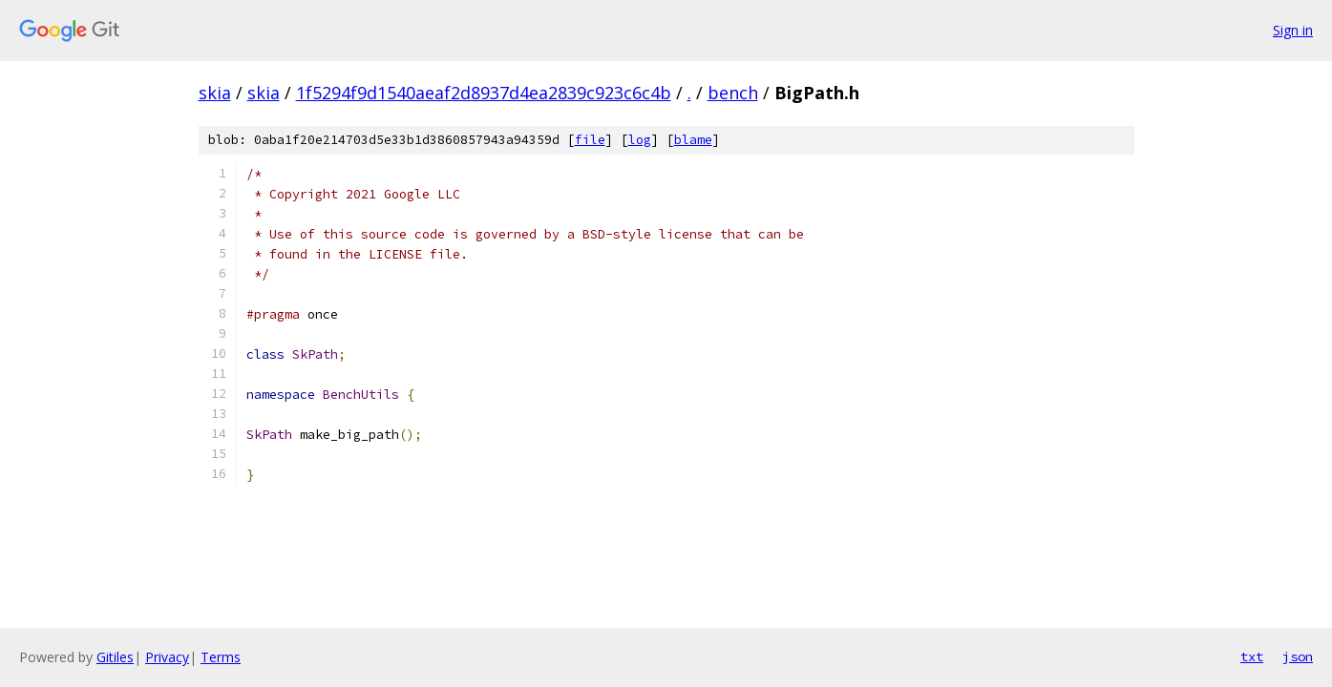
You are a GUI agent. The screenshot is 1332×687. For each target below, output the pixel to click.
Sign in (1293, 30)
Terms (221, 657)
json (1297, 656)
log (639, 140)
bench (733, 92)
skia (215, 92)
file (590, 140)
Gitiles (115, 657)
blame (693, 140)
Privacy (167, 657)
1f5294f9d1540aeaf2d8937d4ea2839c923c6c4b (483, 92)
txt (1251, 656)
